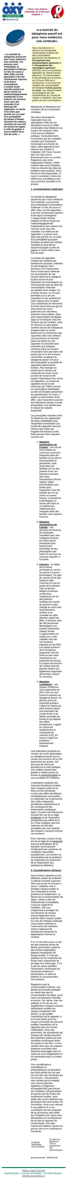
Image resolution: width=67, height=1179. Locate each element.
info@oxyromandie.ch (33, 1176)
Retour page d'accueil (33, 1170)
